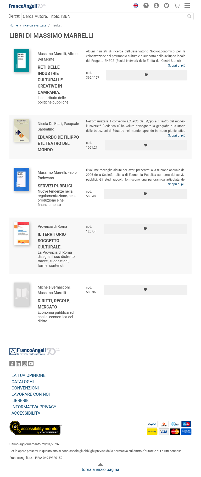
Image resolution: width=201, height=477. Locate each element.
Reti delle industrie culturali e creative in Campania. (50, 80)
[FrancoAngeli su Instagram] (24, 364)
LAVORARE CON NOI (31, 394)
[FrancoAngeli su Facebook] (12, 364)
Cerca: (14, 16)
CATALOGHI (23, 381)
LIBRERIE (20, 400)
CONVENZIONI (25, 388)
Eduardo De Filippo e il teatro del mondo (58, 143)
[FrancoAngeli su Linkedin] (18, 364)
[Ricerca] (189, 16)
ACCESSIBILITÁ (26, 413)
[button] (134, 6)
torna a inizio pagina (100, 469)
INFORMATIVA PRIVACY (34, 406)
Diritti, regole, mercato (54, 304)
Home (13, 25)
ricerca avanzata (34, 25)
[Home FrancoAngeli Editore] (27, 6)
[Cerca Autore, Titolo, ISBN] (103, 16)
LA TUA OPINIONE (29, 375)
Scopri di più (176, 65)
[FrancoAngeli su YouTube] (31, 364)
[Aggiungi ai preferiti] (146, 75)
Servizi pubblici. (56, 185)
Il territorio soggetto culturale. (52, 241)
